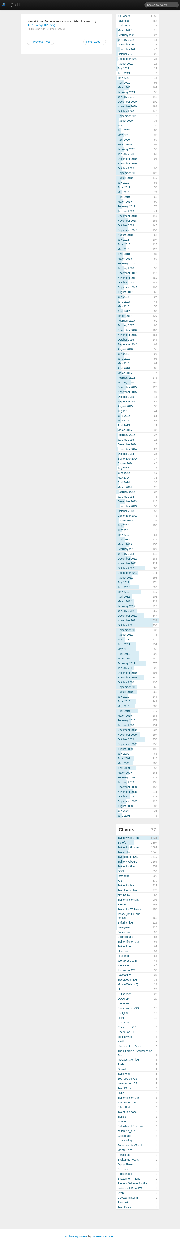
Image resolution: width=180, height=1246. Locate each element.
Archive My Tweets (76, 1236)
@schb (16, 5)
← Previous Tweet (40, 41)
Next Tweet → (94, 41)
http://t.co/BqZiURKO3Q (41, 25)
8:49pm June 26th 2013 (39, 29)
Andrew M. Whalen (103, 1236)
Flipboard (60, 29)
